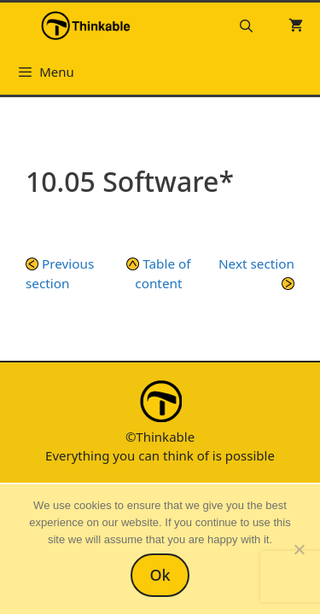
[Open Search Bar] (246, 26)
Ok (159, 575)
